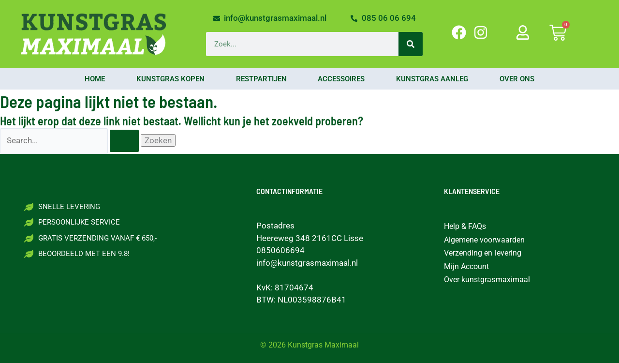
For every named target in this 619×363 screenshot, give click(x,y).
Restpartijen (261, 79)
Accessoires (341, 79)
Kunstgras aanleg (432, 79)
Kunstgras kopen (170, 79)
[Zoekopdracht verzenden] (124, 141)
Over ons (517, 79)
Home (95, 79)
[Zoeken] (410, 44)
